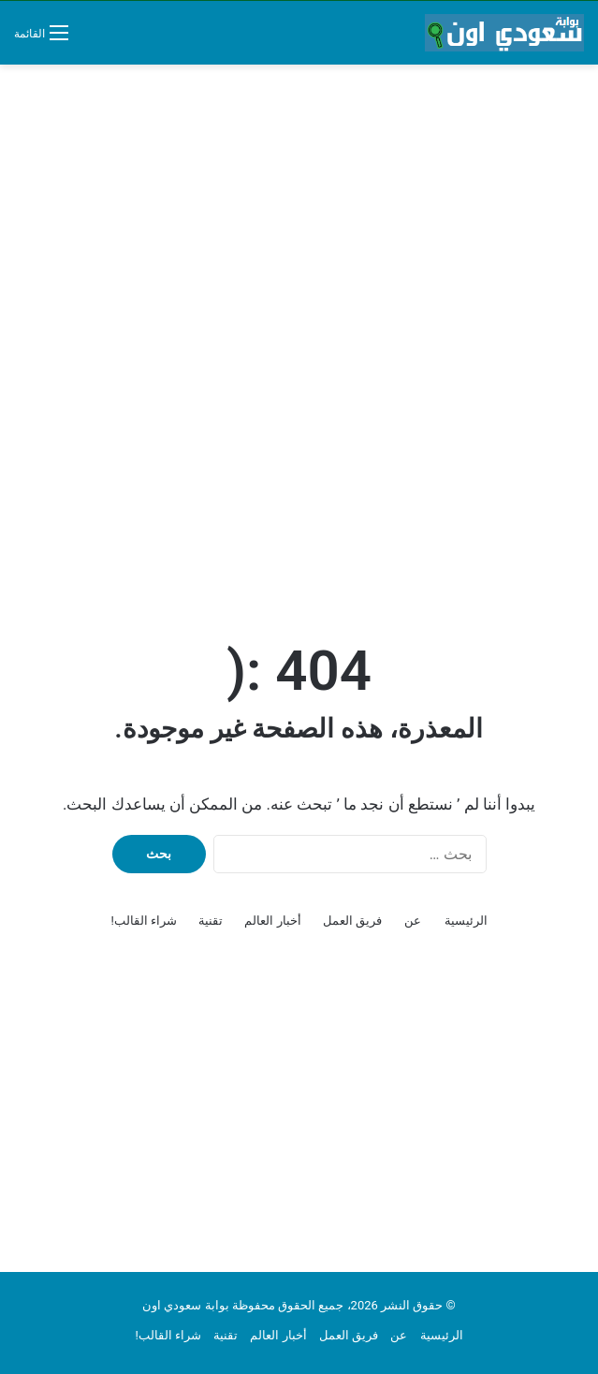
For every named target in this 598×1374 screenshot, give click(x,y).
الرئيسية (466, 921)
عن (412, 921)
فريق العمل (352, 921)
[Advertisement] (299, 214)
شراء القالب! (143, 921)
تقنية (210, 921)
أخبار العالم (272, 921)
